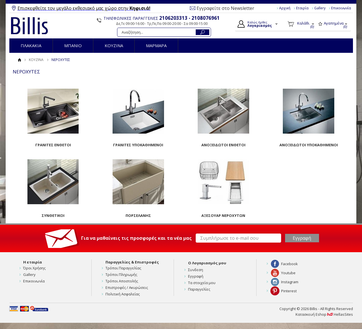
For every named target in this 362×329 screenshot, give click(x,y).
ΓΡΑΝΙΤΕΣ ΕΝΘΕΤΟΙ (53, 144)
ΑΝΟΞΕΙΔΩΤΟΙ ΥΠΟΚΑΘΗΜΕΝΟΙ (308, 144)
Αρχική (284, 8)
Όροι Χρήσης (34, 268)
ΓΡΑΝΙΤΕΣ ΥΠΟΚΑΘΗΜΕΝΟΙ (138, 144)
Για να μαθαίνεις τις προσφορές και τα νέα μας (136, 238)
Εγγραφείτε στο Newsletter (225, 8)
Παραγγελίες (199, 289)
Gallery (320, 8)
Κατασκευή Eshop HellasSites (324, 314)
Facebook (289, 263)
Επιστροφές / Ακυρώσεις (126, 287)
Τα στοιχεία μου (202, 282)
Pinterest (289, 290)
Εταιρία (302, 8)
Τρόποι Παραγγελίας (123, 268)
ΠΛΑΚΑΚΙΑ (31, 45)
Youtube (288, 272)
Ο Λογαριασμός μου (207, 262)
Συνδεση (195, 269)
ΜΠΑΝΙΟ (73, 45)
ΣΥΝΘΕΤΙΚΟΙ (53, 215)
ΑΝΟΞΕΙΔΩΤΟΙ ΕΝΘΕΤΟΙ (223, 144)
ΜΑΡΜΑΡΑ (156, 45)
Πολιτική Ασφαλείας (122, 294)
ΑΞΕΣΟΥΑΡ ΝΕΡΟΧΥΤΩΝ (223, 215)
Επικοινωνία (341, 8)
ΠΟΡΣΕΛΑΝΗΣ (138, 215)
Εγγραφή (195, 276)
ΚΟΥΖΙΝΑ (114, 45)
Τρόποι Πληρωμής (121, 274)
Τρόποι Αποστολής (121, 281)
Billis (29, 25)
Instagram (289, 281)
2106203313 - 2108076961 (189, 18)
